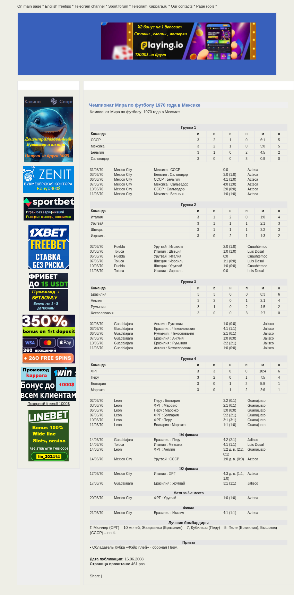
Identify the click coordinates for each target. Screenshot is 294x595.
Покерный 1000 (48, 404)
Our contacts (181, 6)
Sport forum (118, 6)
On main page (29, 6)
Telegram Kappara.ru (149, 6)
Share (95, 576)
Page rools (205, 6)
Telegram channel (90, 6)
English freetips (58, 6)
